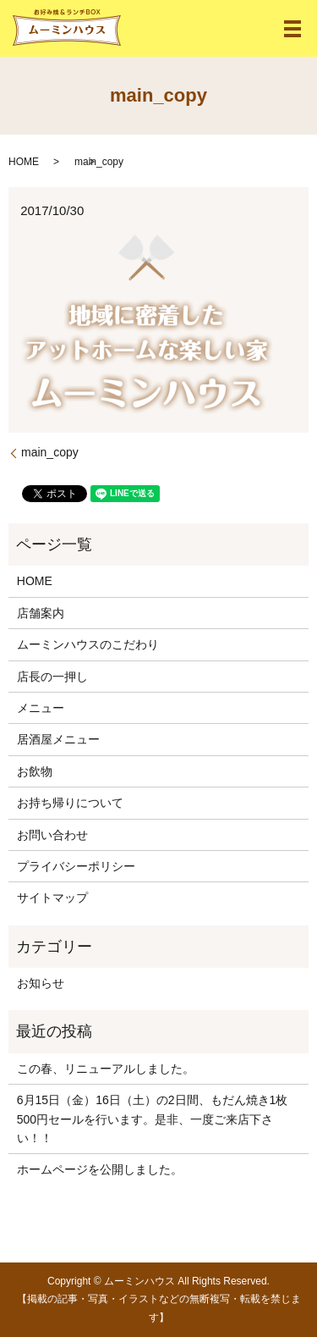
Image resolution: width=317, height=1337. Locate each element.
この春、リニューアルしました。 (105, 1068)
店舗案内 (40, 613)
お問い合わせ (52, 835)
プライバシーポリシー (76, 866)
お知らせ (40, 983)
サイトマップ (52, 897)
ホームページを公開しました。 (100, 1169)
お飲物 (34, 771)
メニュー (40, 708)
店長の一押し (52, 676)
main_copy (50, 452)
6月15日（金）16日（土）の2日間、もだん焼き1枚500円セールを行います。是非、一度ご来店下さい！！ (152, 1119)
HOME (23, 162)
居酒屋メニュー (58, 739)
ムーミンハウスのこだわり (88, 644)
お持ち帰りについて (70, 802)
